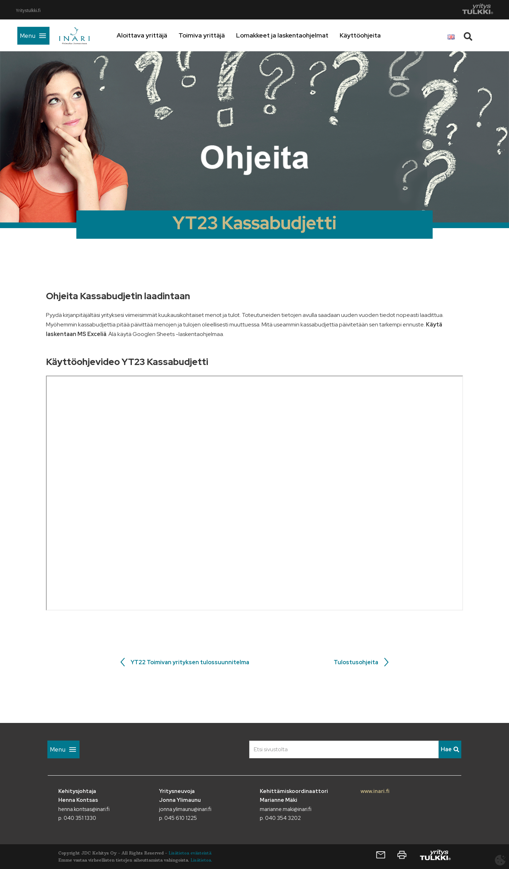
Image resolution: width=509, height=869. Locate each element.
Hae (450, 749)
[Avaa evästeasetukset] (500, 860)
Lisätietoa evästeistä (190, 853)
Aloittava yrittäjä (151, 35)
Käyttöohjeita (369, 35)
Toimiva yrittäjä (211, 35)
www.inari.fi (375, 791)
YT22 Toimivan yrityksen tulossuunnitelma (190, 662)
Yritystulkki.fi (28, 10)
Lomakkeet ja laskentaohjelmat (291, 35)
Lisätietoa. (201, 860)
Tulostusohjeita (356, 662)
